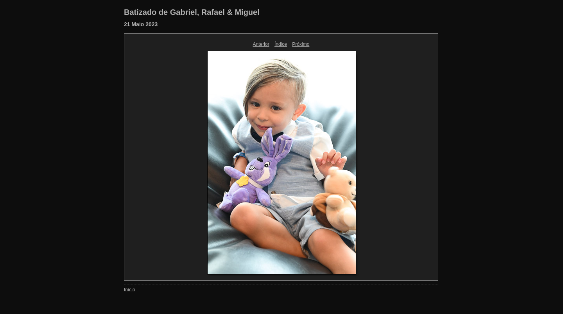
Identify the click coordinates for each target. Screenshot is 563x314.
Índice (280, 44)
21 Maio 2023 (141, 24)
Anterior (261, 44)
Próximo (300, 44)
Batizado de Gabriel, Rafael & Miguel (192, 12)
